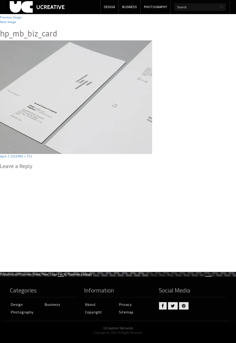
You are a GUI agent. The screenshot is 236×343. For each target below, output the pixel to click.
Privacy (125, 304)
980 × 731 (25, 156)
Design (17, 304)
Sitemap (126, 312)
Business (52, 304)
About (90, 304)
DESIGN (109, 7)
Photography (22, 312)
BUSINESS (129, 7)
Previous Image (11, 17)
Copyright (93, 312)
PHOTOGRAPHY (155, 7)
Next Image (8, 22)
